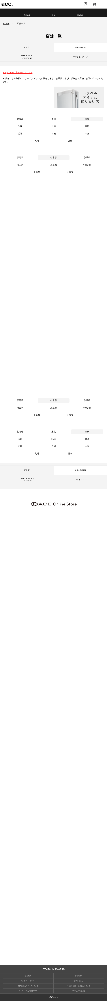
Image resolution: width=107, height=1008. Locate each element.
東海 (87, 132)
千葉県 (37, 177)
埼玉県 (20, 170)
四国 (53, 139)
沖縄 (70, 146)
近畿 (20, 139)
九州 (37, 146)
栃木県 (53, 163)
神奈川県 (87, 170)
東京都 (53, 170)
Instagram (85, 4)
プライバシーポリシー (28, 988)
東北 (53, 124)
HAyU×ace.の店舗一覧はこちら (17, 72)
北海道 (20, 124)
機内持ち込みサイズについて (28, 993)
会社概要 (28, 982)
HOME (6, 23)
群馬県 (20, 163)
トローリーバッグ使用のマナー (28, 998)
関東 (87, 124)
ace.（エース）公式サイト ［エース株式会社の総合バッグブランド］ (7, 4)
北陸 (53, 132)
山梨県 (70, 177)
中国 (87, 139)
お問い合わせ (78, 988)
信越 (20, 132)
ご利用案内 (79, 982)
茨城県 (87, 163)
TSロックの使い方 (78, 998)
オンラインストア (94, 4)
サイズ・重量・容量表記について (78, 993)
